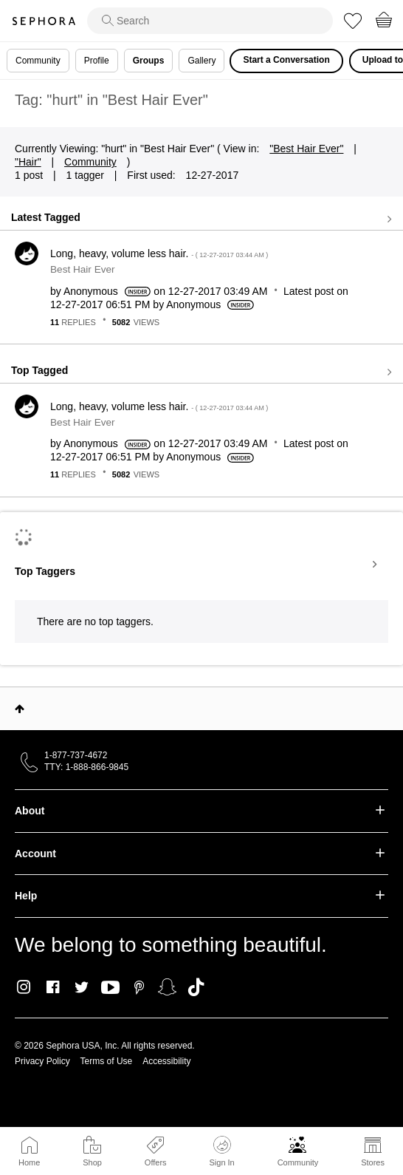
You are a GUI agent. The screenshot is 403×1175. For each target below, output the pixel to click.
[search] (210, 20)
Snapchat (167, 987)
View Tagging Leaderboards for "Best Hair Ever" (201, 564)
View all (201, 219)
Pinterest (139, 987)
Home (29, 1162)
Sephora (43, 21)
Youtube (110, 988)
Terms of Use (106, 1061)
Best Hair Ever (82, 269)
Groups (149, 60)
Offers (156, 1162)
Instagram (24, 987)
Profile (96, 60)
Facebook (53, 987)
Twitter (81, 987)
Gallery (201, 60)
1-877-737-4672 (75, 755)
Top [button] (19, 708)
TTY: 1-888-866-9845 (86, 767)
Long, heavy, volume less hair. (159, 253)
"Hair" (28, 162)
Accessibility (166, 1061)
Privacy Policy (42, 1061)
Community (298, 1162)
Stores (373, 1162)
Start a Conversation (286, 60)
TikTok (196, 987)
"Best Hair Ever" (306, 148)
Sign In (221, 1151)
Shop (92, 1162)
